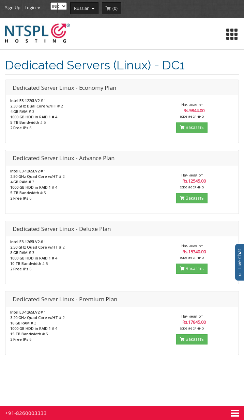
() (115, 8)
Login (32, 7)
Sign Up (12, 7)
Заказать (192, 127)
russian (84, 8)
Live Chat (239, 262)
